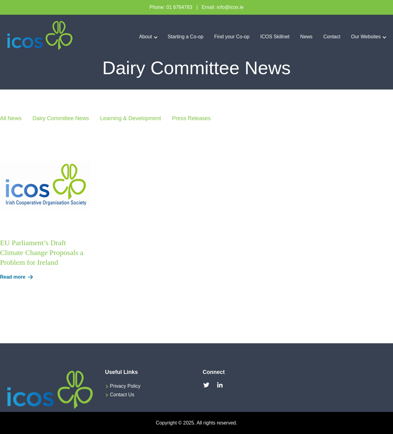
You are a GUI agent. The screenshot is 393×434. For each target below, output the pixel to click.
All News (10, 118)
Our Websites (366, 36)
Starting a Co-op (186, 36)
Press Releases (191, 118)
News (306, 36)
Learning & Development (130, 118)
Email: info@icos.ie (222, 7)
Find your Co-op (232, 36)
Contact (331, 36)
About (145, 36)
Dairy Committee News (61, 118)
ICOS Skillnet (275, 36)
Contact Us (122, 394)
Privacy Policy (125, 386)
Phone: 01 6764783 (171, 7)
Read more (17, 277)
